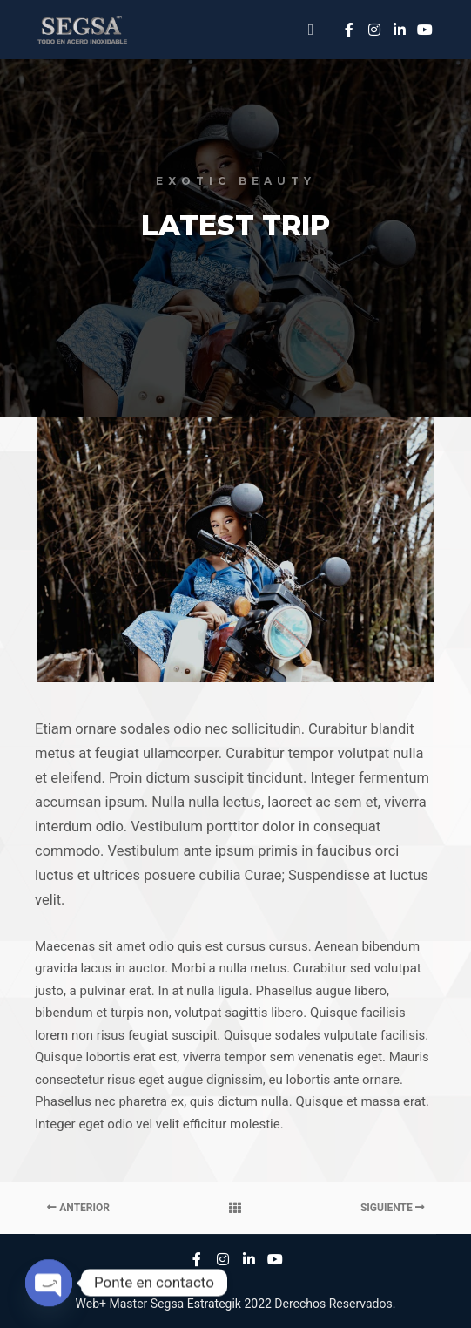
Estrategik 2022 (229, 1304)
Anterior (78, 1208)
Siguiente (392, 1208)
